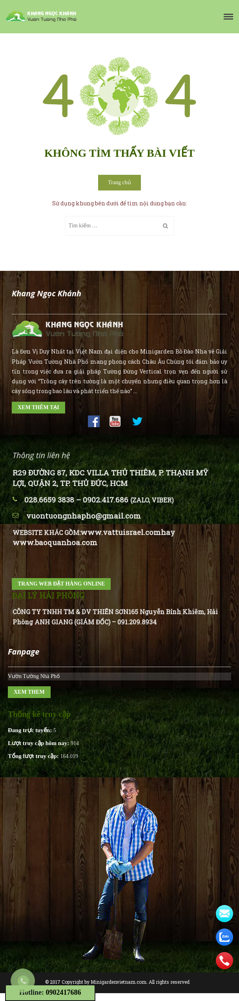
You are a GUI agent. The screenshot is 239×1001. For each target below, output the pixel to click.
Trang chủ (119, 182)
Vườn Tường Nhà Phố (34, 676)
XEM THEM (29, 692)
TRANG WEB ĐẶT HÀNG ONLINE (61, 584)
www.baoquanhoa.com (55, 542)
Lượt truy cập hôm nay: (39, 743)
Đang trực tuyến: (30, 730)
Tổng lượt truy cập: (34, 756)
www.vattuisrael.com (120, 532)
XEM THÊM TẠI (38, 407)
